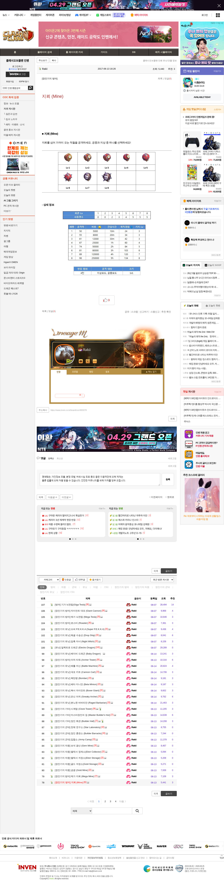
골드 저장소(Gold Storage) (76, 764)
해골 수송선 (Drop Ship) (75, 635)
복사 (54, 60)
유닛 (85, 587)
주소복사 (43, 410)
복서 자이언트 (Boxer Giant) (77, 690)
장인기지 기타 (67, 592)
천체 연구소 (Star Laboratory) (78, 727)
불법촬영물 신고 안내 (135, 858)
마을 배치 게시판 (12, 135)
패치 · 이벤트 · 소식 (14, 124)
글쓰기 (168, 571)
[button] (70, 539)
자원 (63, 587)
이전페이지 (156, 497)
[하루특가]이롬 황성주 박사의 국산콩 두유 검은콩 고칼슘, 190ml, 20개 (202, 404)
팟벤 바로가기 (10, 225)
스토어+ (217, 109)
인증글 (68, 579)
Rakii (42, 68)
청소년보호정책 (114, 858)
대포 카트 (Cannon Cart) (75, 672)
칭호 (107, 372)
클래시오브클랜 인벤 (17, 60)
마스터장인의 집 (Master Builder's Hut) (82, 715)
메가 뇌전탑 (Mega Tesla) (76, 617)
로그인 (205, 15)
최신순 (60, 458)
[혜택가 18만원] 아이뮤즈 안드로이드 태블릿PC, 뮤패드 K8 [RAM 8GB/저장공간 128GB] (202, 398)
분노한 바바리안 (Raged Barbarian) (81, 702)
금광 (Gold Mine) (71, 770)
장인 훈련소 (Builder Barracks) (78, 733)
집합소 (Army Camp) (73, 739)
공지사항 (170, 858)
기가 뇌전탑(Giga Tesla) (70, 604)
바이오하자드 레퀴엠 (14, 283)
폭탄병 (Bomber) (71, 678)
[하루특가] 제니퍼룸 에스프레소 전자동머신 (202, 415)
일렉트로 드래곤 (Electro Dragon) (75, 647)
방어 (53, 587)
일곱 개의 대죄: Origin (14, 273)
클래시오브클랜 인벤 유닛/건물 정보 (160, 60)
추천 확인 (166, 311)
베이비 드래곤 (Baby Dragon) (78, 653)
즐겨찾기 (96, 579)
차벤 (6, 236)
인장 (59, 372)
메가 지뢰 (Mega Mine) (74, 776)
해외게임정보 (10, 252)
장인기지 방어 (122, 587)
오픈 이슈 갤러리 (12, 185)
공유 (127, 311)
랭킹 (91, 372)
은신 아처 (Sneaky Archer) (76, 696)
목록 (160, 78)
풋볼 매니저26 (11, 294)
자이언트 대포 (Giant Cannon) (78, 610)
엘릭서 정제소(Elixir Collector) (78, 751)
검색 (30, 88)
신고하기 (144, 311)
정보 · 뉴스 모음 (11, 103)
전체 (42, 587)
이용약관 (78, 858)
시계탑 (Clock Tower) (73, 709)
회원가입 (10, 82)
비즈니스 (65, 858)
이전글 (65, 497)
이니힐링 (87, 361)
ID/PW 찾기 (24, 82)
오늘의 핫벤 (9, 190)
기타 (106, 587)
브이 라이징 (9, 267)
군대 (74, 587)
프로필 (75, 372)
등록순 (51, 458)
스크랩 (134, 311)
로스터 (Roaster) (71, 623)
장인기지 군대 (162, 587)
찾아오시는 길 (155, 858)
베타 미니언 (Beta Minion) (76, 684)
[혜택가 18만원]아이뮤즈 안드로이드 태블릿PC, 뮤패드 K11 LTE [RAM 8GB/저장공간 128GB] (202, 410)
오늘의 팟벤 (9, 195)
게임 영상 (8, 257)
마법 (95, 587)
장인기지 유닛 (47, 592)
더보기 (94, 361)
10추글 (82, 579)
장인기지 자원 (142, 587)
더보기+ (102, 508)
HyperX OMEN (11, 262)
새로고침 (172, 458)
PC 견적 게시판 (11, 206)
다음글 (51, 497)
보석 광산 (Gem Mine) (74, 745)
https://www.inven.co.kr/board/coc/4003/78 (69, 410)
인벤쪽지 (80, 361)
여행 (6, 246)
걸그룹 (7, 241)
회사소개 (53, 858)
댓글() (168, 78)
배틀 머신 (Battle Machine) (76, 666)
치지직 (7, 230)
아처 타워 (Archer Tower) (75, 659)
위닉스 (187, 421)
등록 (168, 479)
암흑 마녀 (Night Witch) (74, 641)
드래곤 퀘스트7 (11, 288)
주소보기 (43, 60)
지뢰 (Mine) (69, 782)
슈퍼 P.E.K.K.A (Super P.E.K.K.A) (79, 629)
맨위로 (170, 497)
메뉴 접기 (151, 372)
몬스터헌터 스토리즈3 (14, 278)
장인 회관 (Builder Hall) (74, 721)
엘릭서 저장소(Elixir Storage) (77, 758)
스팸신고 (155, 311)
